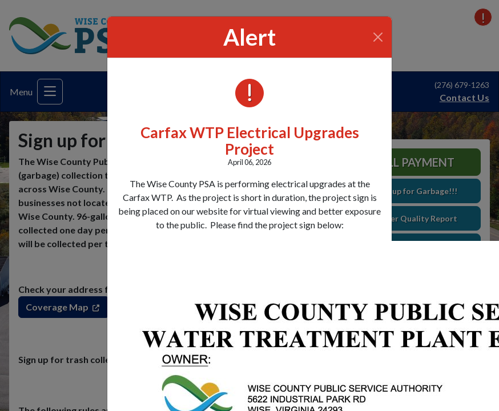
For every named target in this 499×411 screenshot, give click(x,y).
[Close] (378, 37)
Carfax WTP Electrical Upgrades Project (249, 140)
